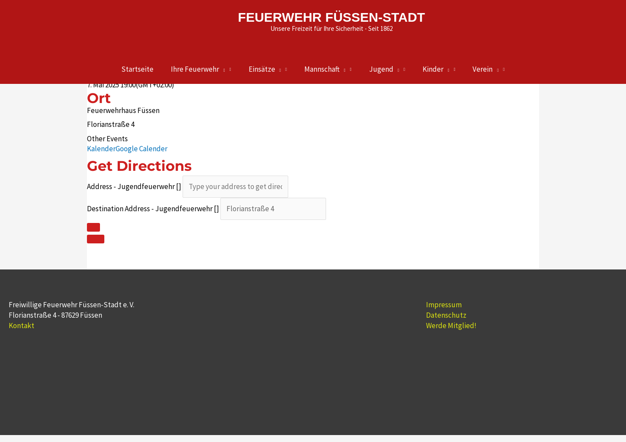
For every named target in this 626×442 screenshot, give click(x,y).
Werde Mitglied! (451, 325)
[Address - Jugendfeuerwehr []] (235, 187)
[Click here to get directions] (93, 227)
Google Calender (141, 148)
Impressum (444, 304)
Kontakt (21, 325)
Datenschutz (446, 315)
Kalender (101, 148)
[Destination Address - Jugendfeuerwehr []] (273, 209)
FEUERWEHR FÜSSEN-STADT (331, 17)
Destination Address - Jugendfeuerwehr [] (153, 208)
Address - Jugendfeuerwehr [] (134, 186)
